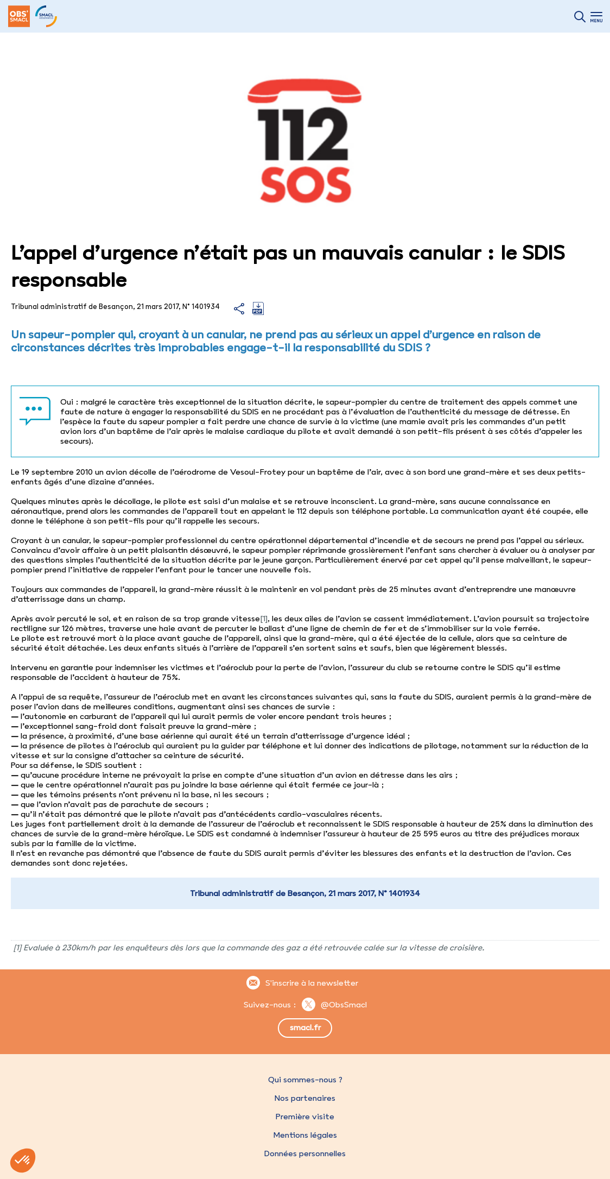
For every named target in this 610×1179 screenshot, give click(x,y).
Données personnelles (305, 1153)
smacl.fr (305, 1027)
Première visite (305, 1116)
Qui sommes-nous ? (305, 1080)
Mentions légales (305, 1135)
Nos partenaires (305, 1098)
